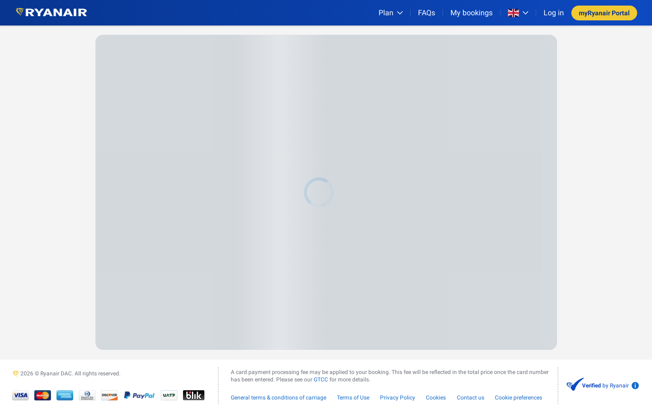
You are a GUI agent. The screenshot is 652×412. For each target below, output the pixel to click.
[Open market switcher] (518, 13)
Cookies (436, 397)
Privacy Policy (397, 397)
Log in (554, 12)
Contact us (470, 397)
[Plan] (390, 12)
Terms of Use (353, 397)
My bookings (471, 12)
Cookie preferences (518, 397)
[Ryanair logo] (51, 12)
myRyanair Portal (604, 13)
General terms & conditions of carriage (278, 397)
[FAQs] (427, 12)
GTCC (321, 379)
